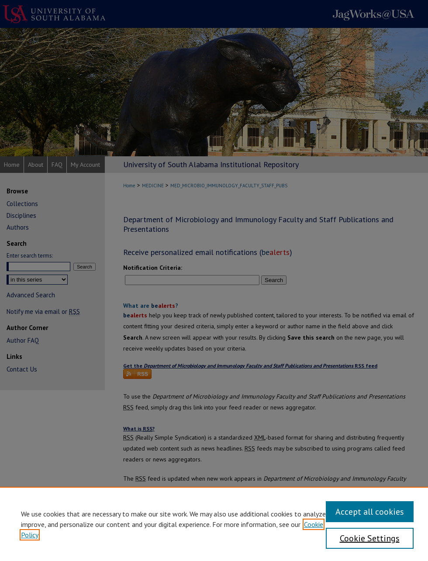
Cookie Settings (370, 538)
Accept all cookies (369, 511)
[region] (214, 524)
